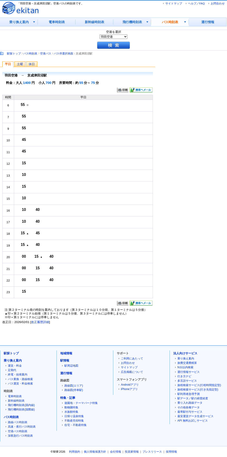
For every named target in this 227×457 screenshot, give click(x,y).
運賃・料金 (15, 365)
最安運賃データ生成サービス (195, 416)
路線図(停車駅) (73, 390)
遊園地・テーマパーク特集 (81, 403)
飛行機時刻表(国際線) (21, 409)
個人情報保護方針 (95, 451)
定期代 (12, 370)
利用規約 (74, 451)
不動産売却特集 (74, 420)
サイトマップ (173, 3)
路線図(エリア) (73, 385)
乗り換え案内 (19, 22)
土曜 (20, 64)
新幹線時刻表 (94, 22)
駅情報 (64, 360)
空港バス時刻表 (17, 431)
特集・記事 (67, 398)
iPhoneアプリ (129, 389)
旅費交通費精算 (187, 363)
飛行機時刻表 (132, 22)
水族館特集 (71, 411)
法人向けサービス (185, 353)
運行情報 (207, 22)
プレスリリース (152, 451)
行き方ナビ (184, 376)
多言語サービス (187, 380)
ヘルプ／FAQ (196, 3)
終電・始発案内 (17, 374)
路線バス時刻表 (17, 422)
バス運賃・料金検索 (20, 383)
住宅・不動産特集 (75, 425)
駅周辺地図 (71, 365)
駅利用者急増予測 (188, 394)
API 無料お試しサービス (192, 420)
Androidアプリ (130, 384)
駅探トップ (14, 53)
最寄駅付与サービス (189, 411)
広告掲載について (132, 372)
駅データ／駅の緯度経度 (192, 398)
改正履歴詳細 (40, 322)
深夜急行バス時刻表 (20, 435)
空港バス (45, 53)
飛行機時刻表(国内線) (21, 405)
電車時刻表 (57, 22)
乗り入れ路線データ (189, 402)
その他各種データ (188, 407)
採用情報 (171, 451)
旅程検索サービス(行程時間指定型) (199, 385)
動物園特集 (71, 407)
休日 (32, 64)
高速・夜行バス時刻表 (22, 426)
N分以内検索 (185, 367)
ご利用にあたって (132, 358)
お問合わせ (218, 3)
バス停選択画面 (63, 53)
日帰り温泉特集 (74, 416)
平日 (8, 64)
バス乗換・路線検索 (20, 379)
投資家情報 (132, 451)
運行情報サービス (188, 372)
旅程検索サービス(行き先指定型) (197, 389)
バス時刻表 (170, 22)
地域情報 (66, 353)
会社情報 (115, 451)
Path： (2, 53)
